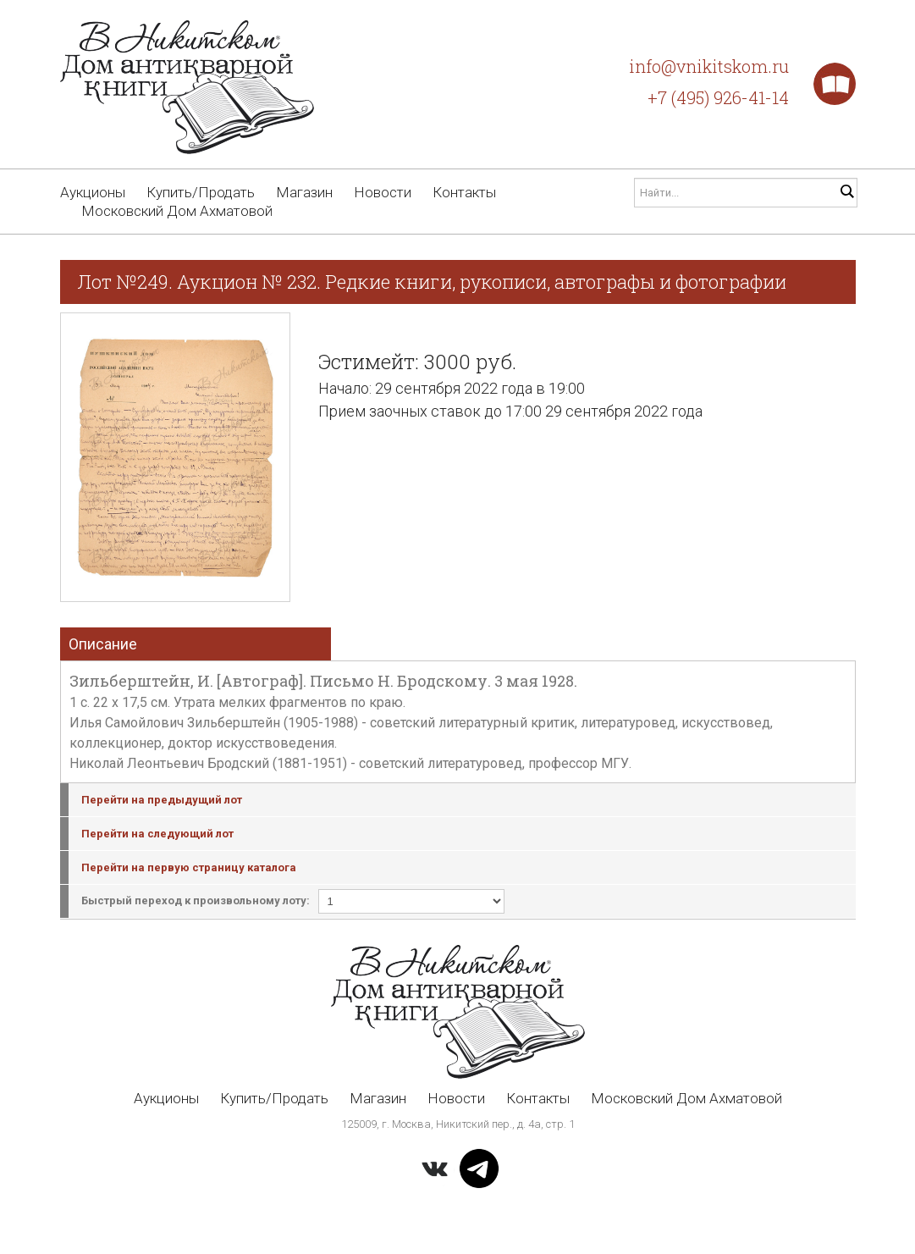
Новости (382, 192)
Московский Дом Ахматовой (177, 210)
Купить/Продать (200, 192)
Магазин (304, 192)
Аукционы (92, 192)
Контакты (464, 192)
